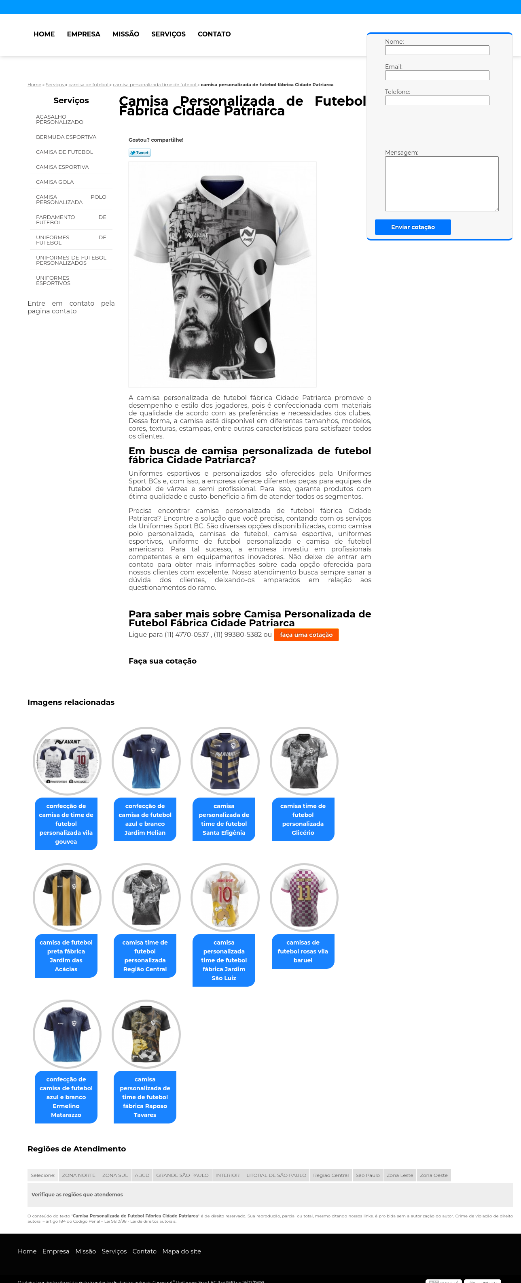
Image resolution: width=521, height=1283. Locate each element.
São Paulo (368, 1168)
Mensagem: (393, 180)
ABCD (142, 1168)
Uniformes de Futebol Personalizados (71, 260)
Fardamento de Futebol (71, 220)
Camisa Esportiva (63, 167)
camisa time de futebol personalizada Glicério (314, 820)
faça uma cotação (306, 634)
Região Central (331, 1168)
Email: (393, 71)
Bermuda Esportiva (67, 137)
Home (44, 34)
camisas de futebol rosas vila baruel (314, 948)
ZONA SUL (115, 1168)
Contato (214, 34)
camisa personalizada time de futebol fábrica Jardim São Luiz (232, 957)
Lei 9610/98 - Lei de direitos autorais (140, 1214)
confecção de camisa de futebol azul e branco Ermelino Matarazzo (67, 1090)
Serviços (169, 34)
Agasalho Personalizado (60, 119)
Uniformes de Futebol (71, 240)
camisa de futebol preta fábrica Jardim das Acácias (67, 953)
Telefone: (393, 96)
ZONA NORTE (78, 1168)
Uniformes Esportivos (54, 280)
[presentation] (436, 129)
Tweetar (140, 153)
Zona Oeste (434, 1168)
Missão (126, 34)
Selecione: (43, 1168)
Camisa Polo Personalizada (71, 199)
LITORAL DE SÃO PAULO (276, 1168)
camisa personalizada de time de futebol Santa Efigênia (232, 820)
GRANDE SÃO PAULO (182, 1168)
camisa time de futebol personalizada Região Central (150, 957)
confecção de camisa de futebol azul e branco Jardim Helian (149, 820)
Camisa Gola (55, 182)
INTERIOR (227, 1168)
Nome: (393, 46)
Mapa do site (181, 1244)
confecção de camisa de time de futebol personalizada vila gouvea (67, 824)
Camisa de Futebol (65, 152)
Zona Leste (400, 1168)
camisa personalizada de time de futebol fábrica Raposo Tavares (150, 1090)
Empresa (83, 34)
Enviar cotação (413, 227)
